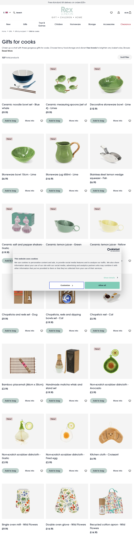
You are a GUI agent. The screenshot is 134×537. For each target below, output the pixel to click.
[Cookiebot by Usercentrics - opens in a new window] (109, 250)
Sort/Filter (124, 57)
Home (4, 31)
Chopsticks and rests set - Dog (19, 314)
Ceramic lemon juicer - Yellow (108, 244)
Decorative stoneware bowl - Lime (110, 104)
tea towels (92, 47)
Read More (7, 50)
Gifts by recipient (20, 31)
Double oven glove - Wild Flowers (66, 524)
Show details (109, 278)
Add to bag (10, 120)
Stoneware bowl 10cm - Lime (19, 174)
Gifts (10, 31)
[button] (17, 12)
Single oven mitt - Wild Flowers (20, 524)
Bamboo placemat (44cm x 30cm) (22, 384)
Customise (67, 285)
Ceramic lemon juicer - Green (63, 244)
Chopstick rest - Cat (101, 314)
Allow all (102, 285)
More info (29, 120)
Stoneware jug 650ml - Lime (62, 174)
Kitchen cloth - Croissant (104, 454)
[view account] (119, 12)
